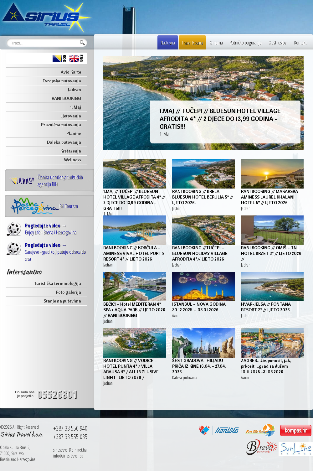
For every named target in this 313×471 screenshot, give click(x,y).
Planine (73, 133)
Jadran (74, 89)
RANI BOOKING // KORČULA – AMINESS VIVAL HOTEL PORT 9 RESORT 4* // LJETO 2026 (134, 253)
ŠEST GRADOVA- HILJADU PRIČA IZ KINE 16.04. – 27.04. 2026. (199, 366)
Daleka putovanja (64, 142)
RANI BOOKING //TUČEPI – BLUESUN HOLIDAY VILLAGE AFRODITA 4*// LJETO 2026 (200, 253)
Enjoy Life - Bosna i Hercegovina (50, 229)
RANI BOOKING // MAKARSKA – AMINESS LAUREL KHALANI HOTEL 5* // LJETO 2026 (271, 197)
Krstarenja (70, 151)
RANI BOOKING (66, 98)
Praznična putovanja (61, 124)
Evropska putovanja (62, 81)
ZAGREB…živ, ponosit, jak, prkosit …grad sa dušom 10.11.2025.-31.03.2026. (266, 366)
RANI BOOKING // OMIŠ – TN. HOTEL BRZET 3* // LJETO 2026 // (271, 253)
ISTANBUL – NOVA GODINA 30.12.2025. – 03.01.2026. (199, 307)
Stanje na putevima (62, 301)
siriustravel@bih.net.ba (70, 450)
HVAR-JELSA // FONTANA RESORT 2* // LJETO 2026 (266, 307)
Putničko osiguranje (246, 42)
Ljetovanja (70, 116)
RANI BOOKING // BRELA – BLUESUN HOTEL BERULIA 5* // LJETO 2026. (202, 197)
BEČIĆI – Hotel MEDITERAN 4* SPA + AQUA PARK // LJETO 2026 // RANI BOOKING (134, 309)
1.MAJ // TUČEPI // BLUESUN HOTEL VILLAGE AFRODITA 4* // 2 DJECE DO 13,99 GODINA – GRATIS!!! (220, 118)
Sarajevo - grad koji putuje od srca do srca (55, 251)
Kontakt (300, 42)
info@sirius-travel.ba (68, 456)
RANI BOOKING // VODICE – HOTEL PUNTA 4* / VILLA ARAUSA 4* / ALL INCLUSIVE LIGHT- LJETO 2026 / (131, 369)
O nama (216, 42)
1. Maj (75, 107)
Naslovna (168, 42)
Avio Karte (71, 72)
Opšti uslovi (278, 42)
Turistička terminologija (57, 283)
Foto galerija (68, 292)
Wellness (72, 160)
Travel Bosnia (192, 42)
